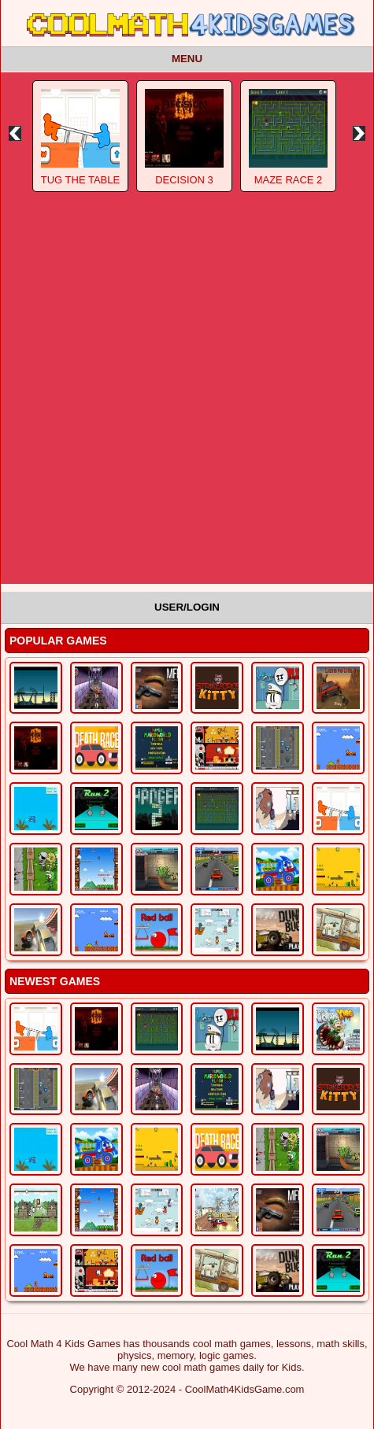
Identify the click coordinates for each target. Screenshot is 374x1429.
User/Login (187, 607)
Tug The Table (80, 180)
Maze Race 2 (288, 180)
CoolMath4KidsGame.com (245, 1389)
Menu (187, 59)
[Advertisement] (187, 397)
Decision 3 (184, 180)
